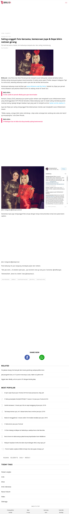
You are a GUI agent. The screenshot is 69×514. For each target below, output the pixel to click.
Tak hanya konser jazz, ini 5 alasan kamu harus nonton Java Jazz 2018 (24, 411)
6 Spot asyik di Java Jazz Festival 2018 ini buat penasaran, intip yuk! (24, 393)
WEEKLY (27, 458)
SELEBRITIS (14, 458)
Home (2, 33)
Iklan (28, 510)
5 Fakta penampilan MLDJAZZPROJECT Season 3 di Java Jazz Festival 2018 (26, 399)
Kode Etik (61, 510)
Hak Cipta (46, 510)
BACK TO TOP (34, 506)
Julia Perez (32, 279)
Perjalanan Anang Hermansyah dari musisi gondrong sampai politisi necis (22, 370)
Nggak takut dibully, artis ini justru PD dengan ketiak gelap (18, 379)
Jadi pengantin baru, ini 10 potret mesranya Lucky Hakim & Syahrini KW (22, 374)
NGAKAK (6, 458)
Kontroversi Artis (41, 279)
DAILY (21, 458)
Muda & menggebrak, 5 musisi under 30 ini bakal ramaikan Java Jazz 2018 (26, 418)
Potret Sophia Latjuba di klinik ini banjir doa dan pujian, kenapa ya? (24, 449)
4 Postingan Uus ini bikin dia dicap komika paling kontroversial (23, 121)
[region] (38, 13)
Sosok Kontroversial (22, 279)
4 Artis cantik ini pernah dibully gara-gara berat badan (20, 95)
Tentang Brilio (10, 510)
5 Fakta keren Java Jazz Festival (13, 424)
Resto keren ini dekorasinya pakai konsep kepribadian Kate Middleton (24, 436)
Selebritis (7, 33)
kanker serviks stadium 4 (57, 103)
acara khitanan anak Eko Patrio (36, 86)
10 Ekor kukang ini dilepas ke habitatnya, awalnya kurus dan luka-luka (24, 430)
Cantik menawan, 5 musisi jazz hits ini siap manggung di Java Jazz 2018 (25, 405)
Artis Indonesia (5, 279)
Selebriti (13, 279)
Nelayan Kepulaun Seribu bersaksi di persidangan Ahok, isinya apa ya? (24, 443)
